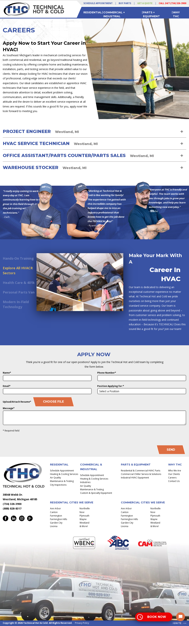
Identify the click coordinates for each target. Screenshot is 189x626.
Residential (92, 12)
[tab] (94, 131)
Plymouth (84, 515)
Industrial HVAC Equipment (135, 477)
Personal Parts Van (19, 292)
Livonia (53, 526)
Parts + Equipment (151, 14)
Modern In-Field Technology (16, 304)
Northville (85, 508)
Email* (7, 386)
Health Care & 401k (19, 282)
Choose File (53, 401)
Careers (172, 477)
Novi (82, 512)
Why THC (176, 14)
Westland (84, 522)
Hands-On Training (18, 258)
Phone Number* (106, 372)
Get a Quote (144, 3)
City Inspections (58, 484)
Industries (85, 482)
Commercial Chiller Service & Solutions (141, 474)
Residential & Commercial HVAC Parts (140, 470)
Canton (54, 512)
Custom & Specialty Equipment (96, 493)
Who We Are (174, 470)
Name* (7, 372)
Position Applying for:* (110, 386)
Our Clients (174, 474)
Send (171, 449)
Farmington (56, 515)
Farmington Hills (58, 519)
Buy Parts (125, 3)
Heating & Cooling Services (64, 474)
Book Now (156, 617)
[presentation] (158, 435)
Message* (9, 408)
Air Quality (55, 477)
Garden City (56, 522)
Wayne (83, 519)
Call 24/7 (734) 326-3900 (172, 3)
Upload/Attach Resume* (17, 401)
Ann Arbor (55, 508)
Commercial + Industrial (114, 14)
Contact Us (174, 481)
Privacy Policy (82, 623)
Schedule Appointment (98, 3)
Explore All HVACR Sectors (18, 270)
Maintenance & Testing (62, 481)
